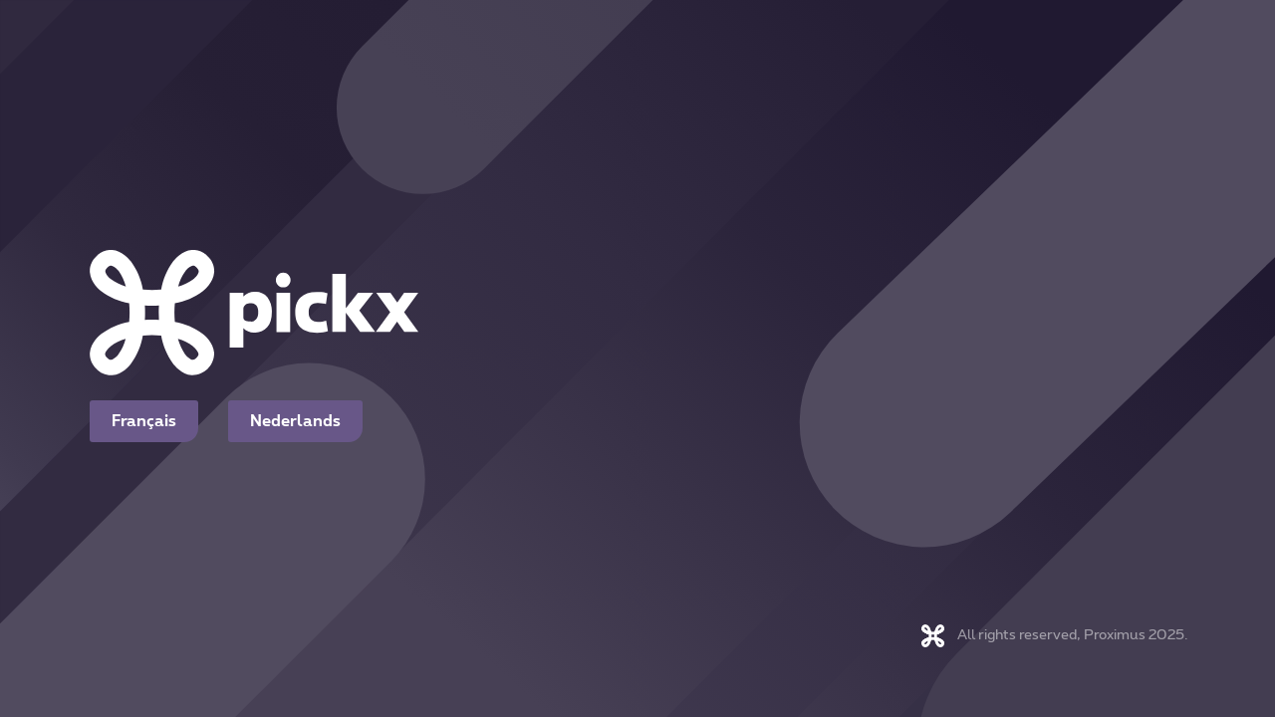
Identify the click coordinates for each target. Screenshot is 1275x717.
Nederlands (295, 421)
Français (144, 421)
